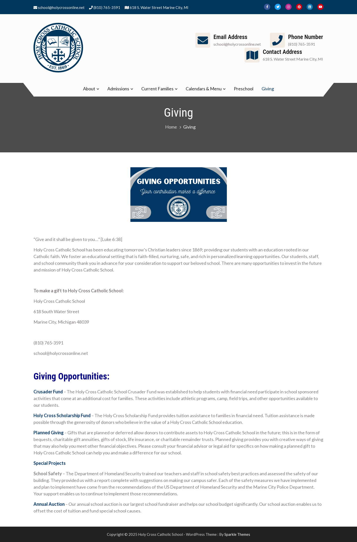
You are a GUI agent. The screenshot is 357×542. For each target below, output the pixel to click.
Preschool (243, 88)
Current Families (157, 88)
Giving (268, 88)
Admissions (118, 88)
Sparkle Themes (237, 534)
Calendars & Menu (204, 88)
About (89, 88)
